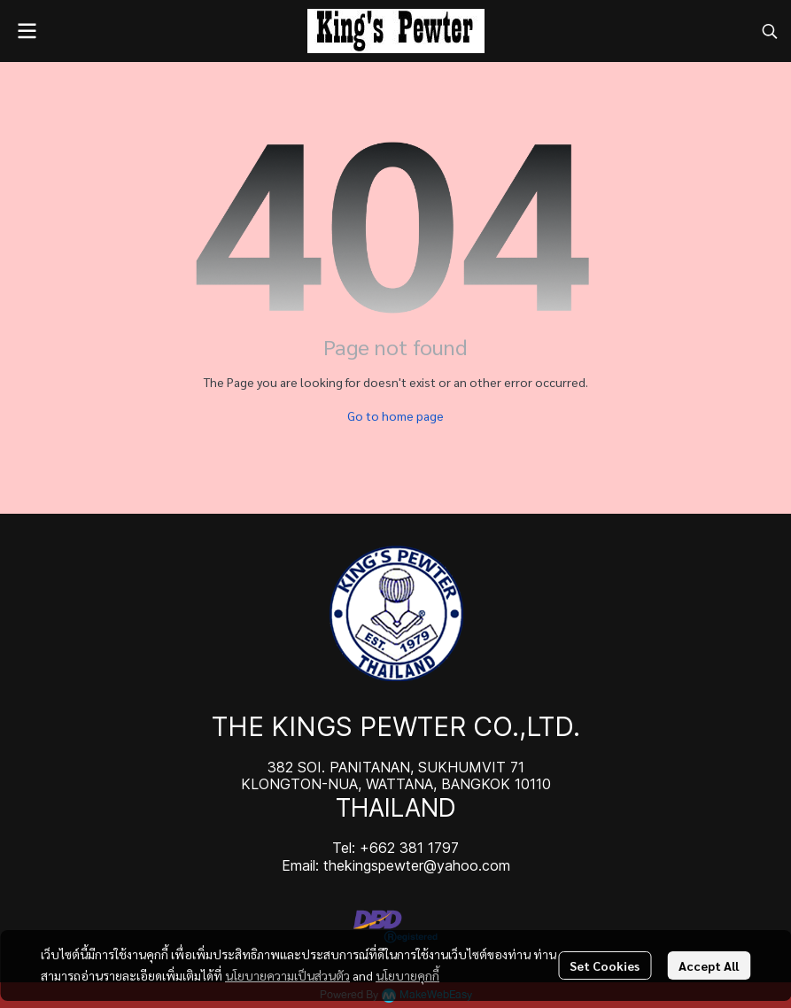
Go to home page (395, 415)
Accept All (709, 965)
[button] (769, 31)
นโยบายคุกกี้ (407, 975)
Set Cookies (605, 965)
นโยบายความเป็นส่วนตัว (287, 975)
